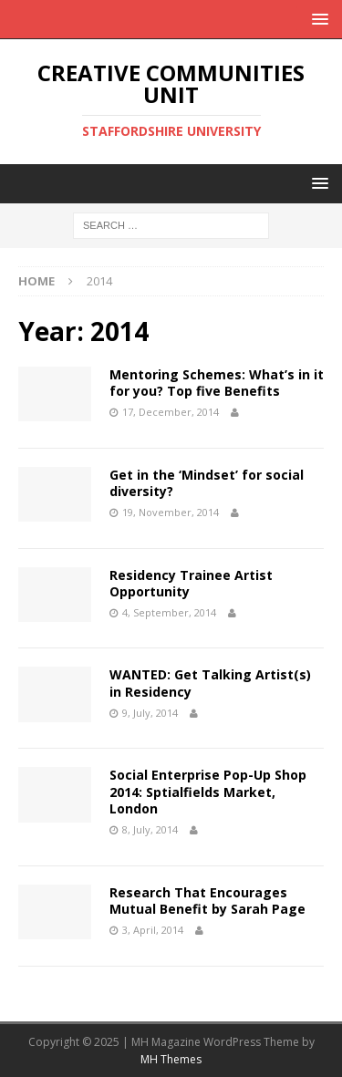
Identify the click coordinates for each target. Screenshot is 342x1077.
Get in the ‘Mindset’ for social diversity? (206, 483)
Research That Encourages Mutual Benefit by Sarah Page (207, 900)
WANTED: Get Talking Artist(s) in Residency (210, 682)
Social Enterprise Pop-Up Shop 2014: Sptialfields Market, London (207, 791)
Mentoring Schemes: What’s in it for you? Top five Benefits (216, 382)
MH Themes (171, 1059)
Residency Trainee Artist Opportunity (191, 583)
